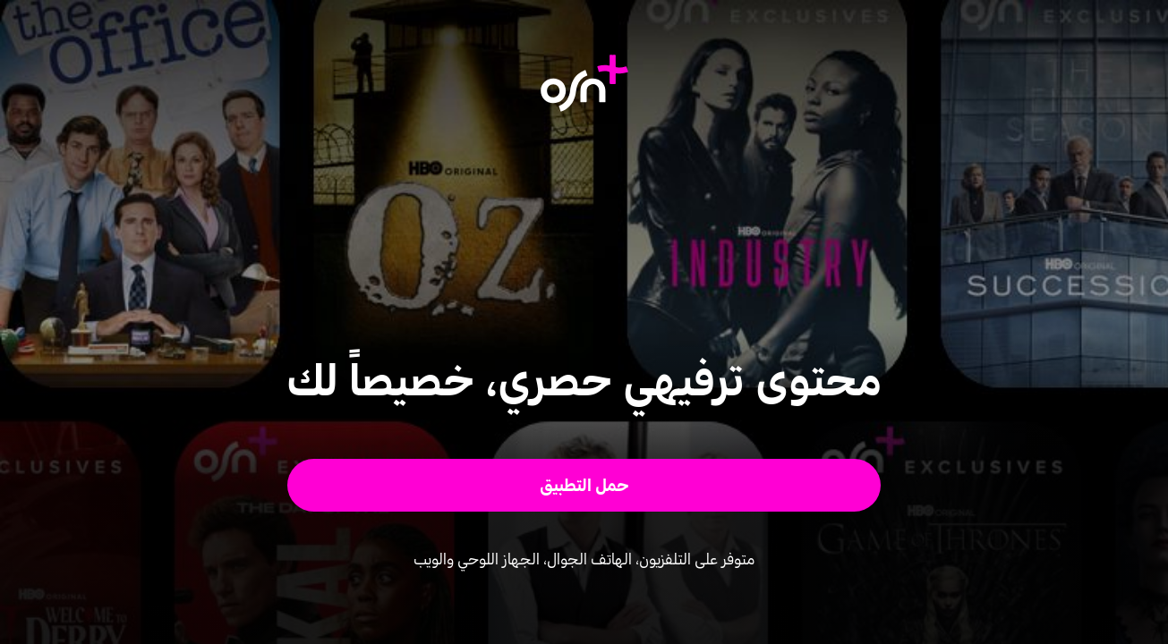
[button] (584, 485)
